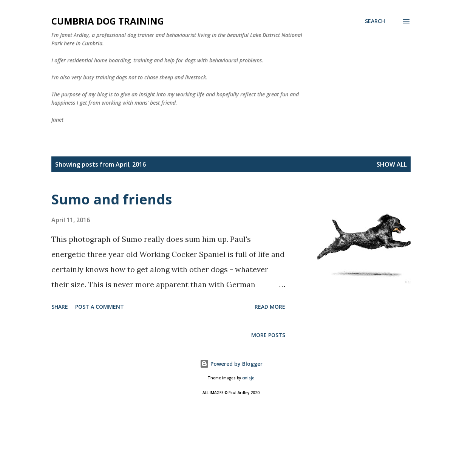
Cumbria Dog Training (107, 21)
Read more (270, 306)
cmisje (248, 378)
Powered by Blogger (231, 363)
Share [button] (59, 306)
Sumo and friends (111, 199)
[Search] (375, 21)
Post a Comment (99, 306)
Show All (392, 164)
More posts (268, 335)
